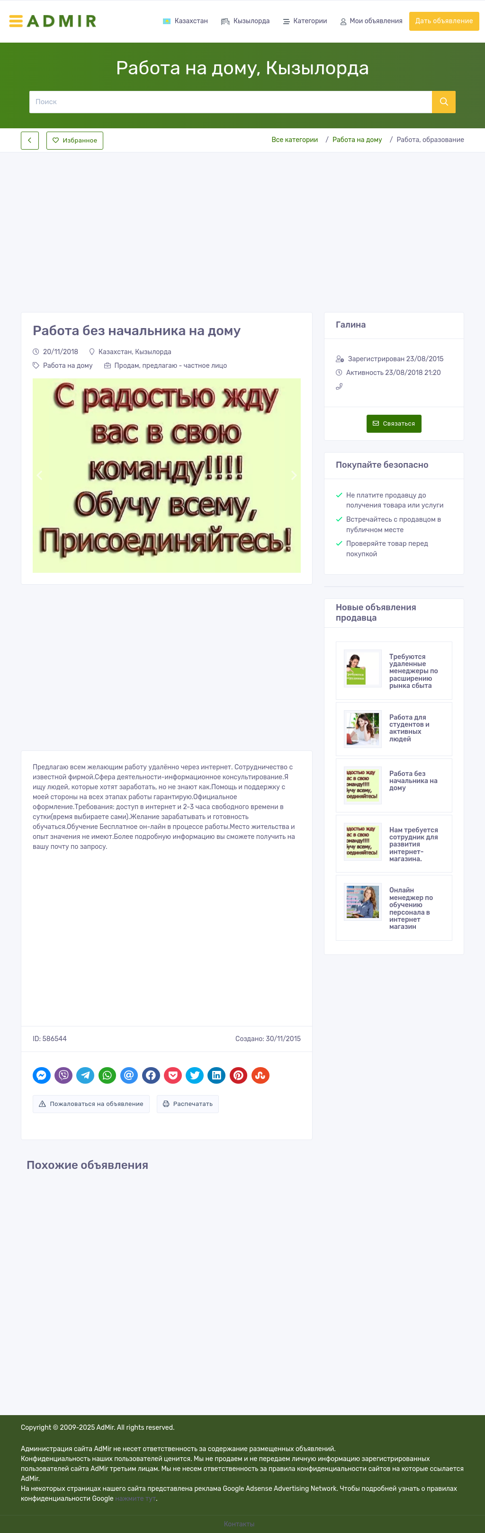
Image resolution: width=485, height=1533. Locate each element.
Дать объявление (444, 21)
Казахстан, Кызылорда (130, 352)
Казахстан (185, 21)
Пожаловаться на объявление (91, 1103)
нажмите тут (135, 1499)
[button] (39, 475)
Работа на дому (357, 140)
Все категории (294, 140)
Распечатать (188, 1103)
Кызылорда (245, 22)
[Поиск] (230, 102)
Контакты (240, 1524)
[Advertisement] (242, 224)
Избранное (75, 140)
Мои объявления (372, 22)
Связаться (394, 423)
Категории (305, 22)
